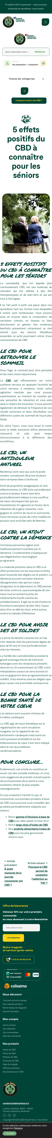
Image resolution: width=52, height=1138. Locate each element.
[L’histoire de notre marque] (15, 1001)
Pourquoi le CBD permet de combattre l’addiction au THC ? (38, 875)
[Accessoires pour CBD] (13, 1072)
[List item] (4, 1116)
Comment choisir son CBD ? (29, 101)
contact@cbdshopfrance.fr (16, 1103)
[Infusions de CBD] (11, 1061)
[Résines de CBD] (10, 1057)
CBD (8, 381)
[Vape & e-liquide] (10, 1064)
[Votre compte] (9, 1025)
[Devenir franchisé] (11, 1012)
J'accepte (9, 1133)
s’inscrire (33, 64)
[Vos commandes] (10, 1033)
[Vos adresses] (9, 1029)
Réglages (18, 1128)
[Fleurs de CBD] (9, 1054)
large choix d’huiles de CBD (32, 825)
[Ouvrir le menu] (45, 22)
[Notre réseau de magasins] (15, 1008)
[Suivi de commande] (12, 1036)
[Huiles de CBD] (9, 1050)
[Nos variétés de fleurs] (13, 1004)
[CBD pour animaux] (11, 1068)
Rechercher (40, 52)
